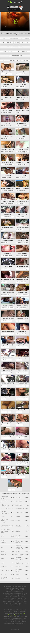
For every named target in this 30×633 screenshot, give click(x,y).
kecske (22, 138)
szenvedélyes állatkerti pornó (15, 60)
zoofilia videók (18, 536)
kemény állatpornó (6, 320)
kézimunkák (19, 411)
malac (17, 99)
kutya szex (25, 42)
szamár (3, 73)
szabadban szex (4, 578)
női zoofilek (24, 255)
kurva (24, 164)
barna (9, 112)
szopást (18, 255)
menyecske (4, 190)
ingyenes (8, 125)
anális (17, 333)
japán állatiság (20, 437)
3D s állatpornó (5, 268)
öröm (17, 42)
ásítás (18, 578)
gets (27, 346)
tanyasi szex (20, 555)
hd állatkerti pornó (15, 47)
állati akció (23, 51)
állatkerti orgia (5, 424)
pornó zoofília (7, 42)
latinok (18, 574)
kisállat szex (8, 51)
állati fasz (9, 73)
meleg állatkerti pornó (22, 294)
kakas (17, 216)
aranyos (22, 216)
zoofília (3, 125)
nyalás (17, 112)
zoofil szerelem (20, 86)
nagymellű (23, 307)
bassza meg (4, 281)
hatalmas (3, 398)
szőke (18, 520)
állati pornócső (20, 73)
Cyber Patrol (17, 614)
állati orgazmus (15, 56)
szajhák (22, 99)
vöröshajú (4, 86)
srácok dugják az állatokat (22, 151)
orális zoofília (4, 541)
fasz (4, 38)
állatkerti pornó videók (19, 38)
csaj (9, 490)
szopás (3, 552)
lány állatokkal (20, 203)
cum (2, 99)
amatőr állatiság (20, 385)
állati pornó (4, 151)
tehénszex (18, 177)
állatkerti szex (5, 294)
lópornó (3, 177)
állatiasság (4, 138)
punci (17, 229)
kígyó (17, 372)
